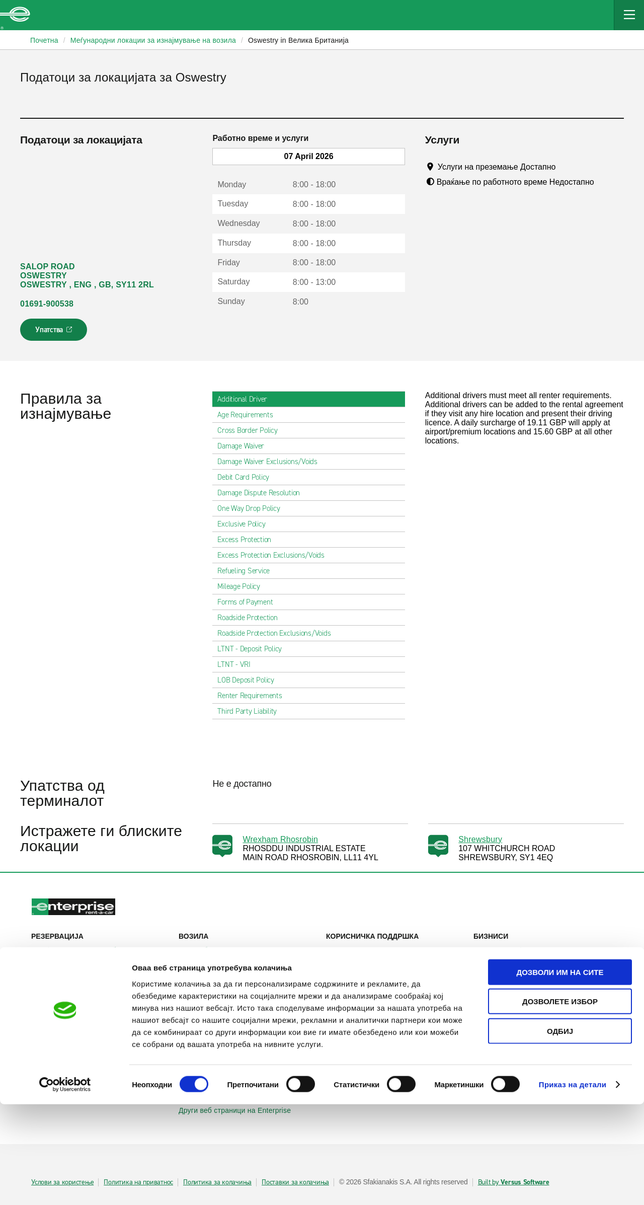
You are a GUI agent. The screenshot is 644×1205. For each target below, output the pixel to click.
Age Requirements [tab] (249, 415)
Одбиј (560, 1131)
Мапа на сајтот (356, 988)
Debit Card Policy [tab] (247, 477)
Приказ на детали (573, 1185)
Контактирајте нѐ (360, 973)
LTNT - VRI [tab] (238, 664)
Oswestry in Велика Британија (298, 40)
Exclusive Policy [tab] (245, 524)
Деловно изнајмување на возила (534, 950)
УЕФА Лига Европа (510, 989)
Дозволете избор (560, 1102)
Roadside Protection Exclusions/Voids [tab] (278, 633)
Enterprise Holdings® (366, 1040)
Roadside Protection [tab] (251, 618)
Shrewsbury (480, 839)
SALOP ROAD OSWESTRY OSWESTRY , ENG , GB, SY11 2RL (87, 275)
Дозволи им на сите (559, 1072)
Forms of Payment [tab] (249, 602)
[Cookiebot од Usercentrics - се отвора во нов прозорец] (65, 1185)
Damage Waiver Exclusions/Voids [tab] (271, 462)
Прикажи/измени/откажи (77, 964)
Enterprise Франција (218, 1045)
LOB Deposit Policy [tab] (249, 680)
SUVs (193, 964)
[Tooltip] (565, 167)
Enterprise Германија (219, 1031)
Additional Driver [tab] (246, 399)
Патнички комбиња (216, 978)
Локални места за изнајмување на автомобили (101, 1007)
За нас (342, 1026)
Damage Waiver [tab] (244, 446)
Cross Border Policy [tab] (251, 430)
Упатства (54, 333)
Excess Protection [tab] (248, 540)
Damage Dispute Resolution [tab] (262, 493)
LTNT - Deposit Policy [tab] (253, 649)
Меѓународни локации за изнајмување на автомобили (101, 1030)
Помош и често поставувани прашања (395, 954)
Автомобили (205, 950)
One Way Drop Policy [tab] (252, 508)
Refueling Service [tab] (247, 571)
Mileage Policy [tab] (242, 586)
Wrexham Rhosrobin (280, 839)
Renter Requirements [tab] (253, 696)
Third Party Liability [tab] (251, 711)
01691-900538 (46, 303)
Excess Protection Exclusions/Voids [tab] (275, 555)
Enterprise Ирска (212, 1017)
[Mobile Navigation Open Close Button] (629, 15)
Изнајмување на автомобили (85, 950)
